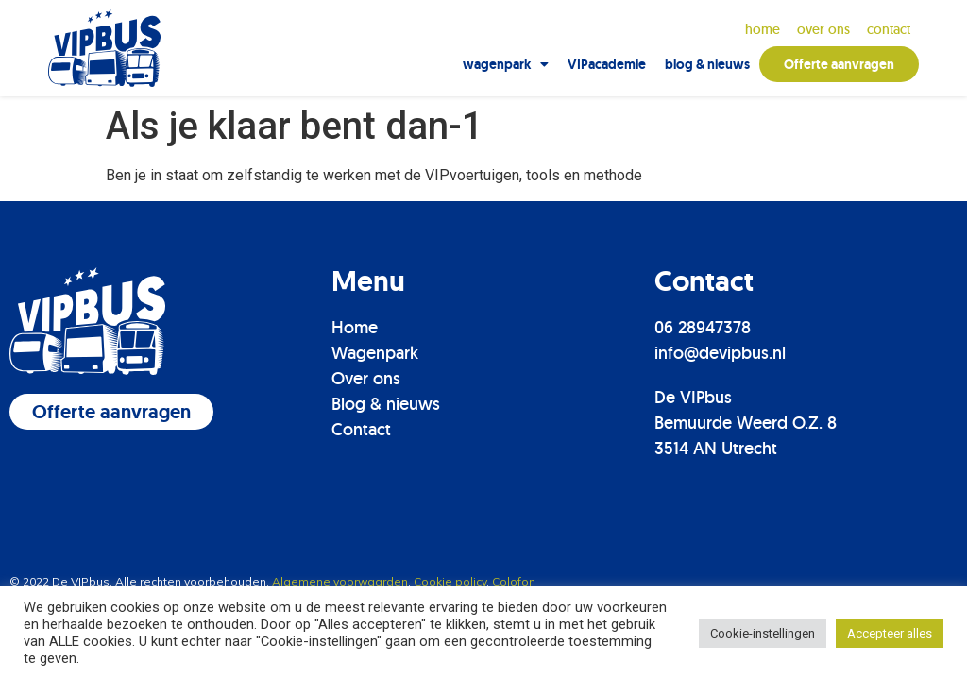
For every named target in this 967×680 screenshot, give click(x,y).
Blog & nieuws (385, 404)
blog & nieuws (707, 64)
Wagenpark (374, 353)
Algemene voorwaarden (340, 581)
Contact (361, 429)
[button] (111, 412)
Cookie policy (450, 581)
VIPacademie (607, 64)
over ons (823, 29)
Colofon (513, 581)
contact (888, 29)
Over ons (365, 378)
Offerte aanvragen (839, 64)
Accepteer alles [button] (889, 633)
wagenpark (506, 64)
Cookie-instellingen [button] (762, 633)
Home (762, 29)
